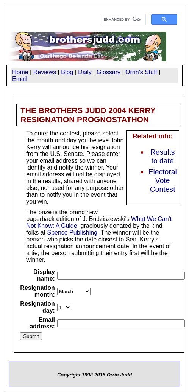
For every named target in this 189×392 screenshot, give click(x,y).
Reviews (44, 72)
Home (20, 72)
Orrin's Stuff (141, 72)
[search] (122, 19)
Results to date (162, 156)
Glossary (108, 72)
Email (19, 79)
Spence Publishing (72, 232)
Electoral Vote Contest (162, 180)
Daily (85, 72)
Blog (67, 72)
